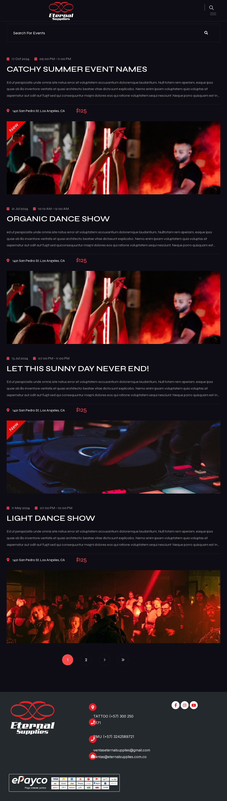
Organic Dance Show (58, 219)
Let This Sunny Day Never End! (78, 368)
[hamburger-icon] (213, 14)
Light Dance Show (51, 518)
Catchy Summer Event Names (77, 69)
